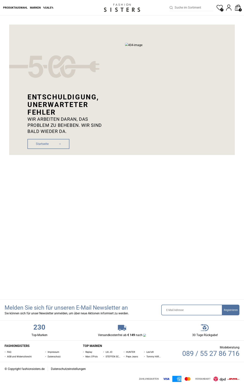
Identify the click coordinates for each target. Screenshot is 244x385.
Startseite (8, 20)
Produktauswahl (15, 7)
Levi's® (150, 352)
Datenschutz (54, 356)
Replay (88, 352)
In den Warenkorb (199, 114)
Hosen (19, 20)
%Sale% (48, 7)
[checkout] (238, 8)
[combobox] (194, 7)
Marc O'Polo (91, 356)
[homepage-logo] (122, 8)
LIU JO (109, 352)
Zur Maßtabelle (229, 93)
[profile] (229, 8)
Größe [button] (162, 93)
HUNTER (130, 352)
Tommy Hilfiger (153, 356)
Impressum (53, 352)
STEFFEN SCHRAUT (113, 356)
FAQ (9, 352)
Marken (35, 7)
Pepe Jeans (31, 20)
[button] (217, 20)
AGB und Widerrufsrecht (19, 356)
